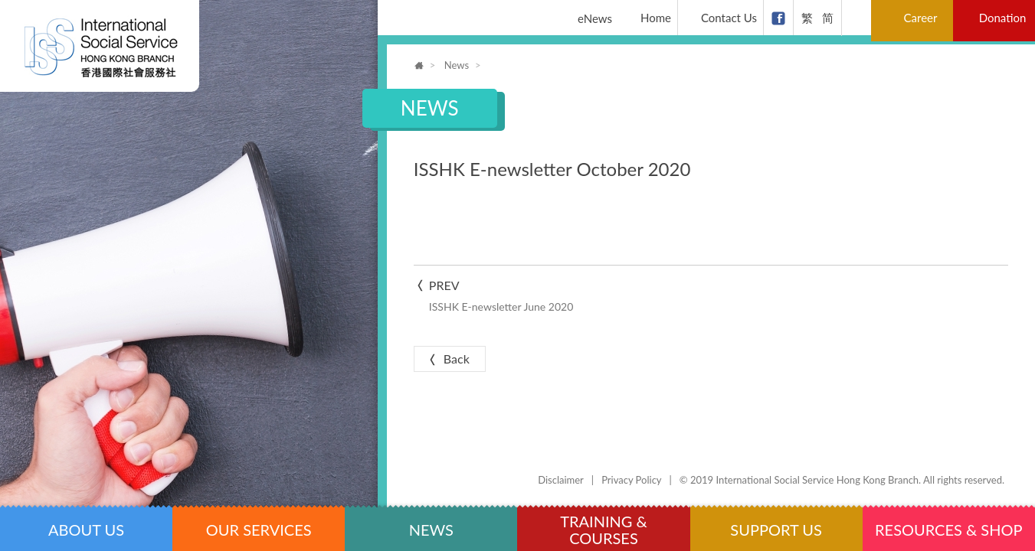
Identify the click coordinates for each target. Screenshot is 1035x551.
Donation (1003, 17)
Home (647, 18)
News (456, 65)
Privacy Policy (631, 480)
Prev (556, 296)
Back (448, 358)
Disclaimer (561, 480)
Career (914, 18)
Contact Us (720, 18)
